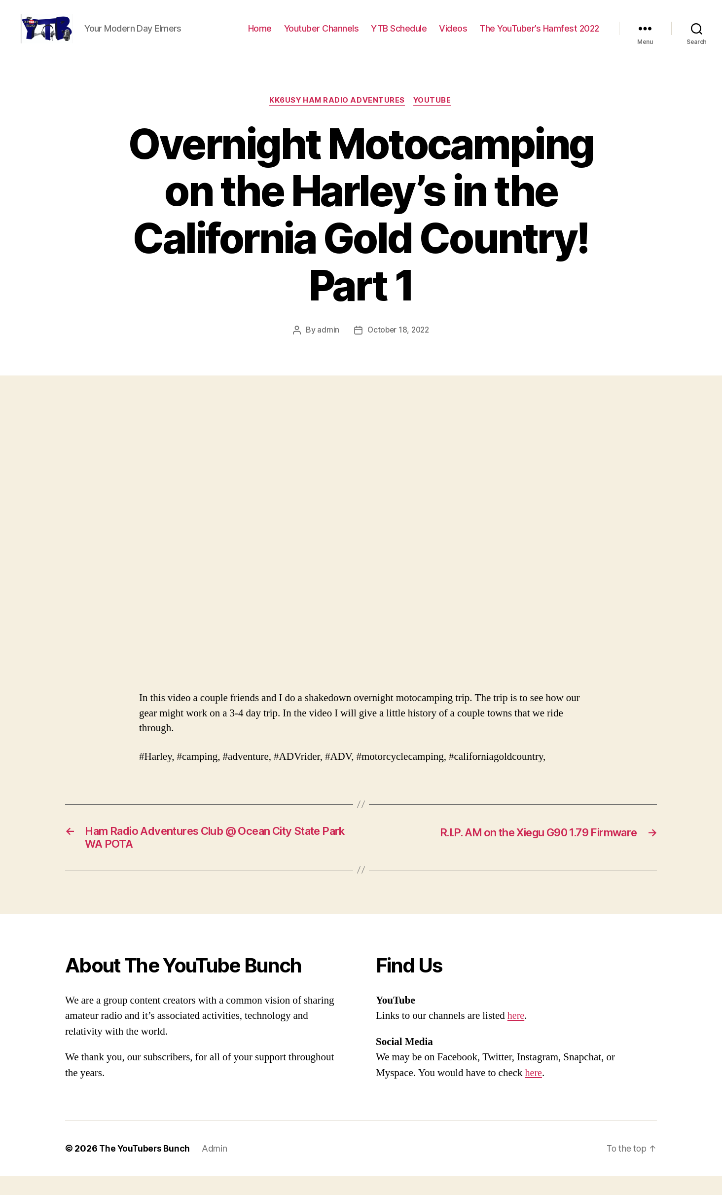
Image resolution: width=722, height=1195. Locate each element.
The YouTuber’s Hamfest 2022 (539, 36)
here (516, 1034)
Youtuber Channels (321, 36)
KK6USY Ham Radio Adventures (337, 116)
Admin (217, 1167)
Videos (453, 36)
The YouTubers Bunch (145, 1167)
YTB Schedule (399, 36)
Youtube (434, 116)
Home (260, 36)
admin (327, 345)
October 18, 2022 (398, 345)
